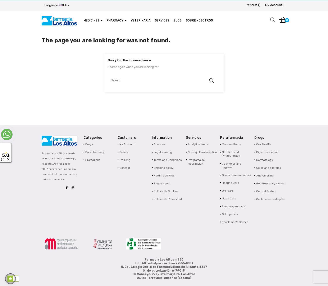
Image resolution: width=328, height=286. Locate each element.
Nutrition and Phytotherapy (231, 154)
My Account (127, 144)
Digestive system (267, 152)
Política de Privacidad (168, 199)
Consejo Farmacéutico (202, 152)
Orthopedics (230, 214)
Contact (124, 167)
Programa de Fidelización (196, 161)
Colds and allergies (268, 167)
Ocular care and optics (236, 175)
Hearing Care (230, 182)
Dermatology (264, 159)
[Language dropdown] (56, 5)
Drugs (89, 144)
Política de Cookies (166, 191)
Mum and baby (231, 144)
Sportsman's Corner (235, 222)
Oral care (228, 190)
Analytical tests (198, 144)
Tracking (124, 159)
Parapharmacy (95, 152)
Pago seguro (162, 183)
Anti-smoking (265, 175)
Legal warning (163, 152)
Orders (123, 152)
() (253, 5)
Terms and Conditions (168, 159)
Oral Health (263, 144)
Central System (266, 191)
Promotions (92, 159)
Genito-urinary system (270, 183)
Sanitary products (233, 206)
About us (159, 144)
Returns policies (164, 175)
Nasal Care (229, 198)
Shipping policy (163, 167)
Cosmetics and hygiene (231, 165)
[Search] (162, 80)
